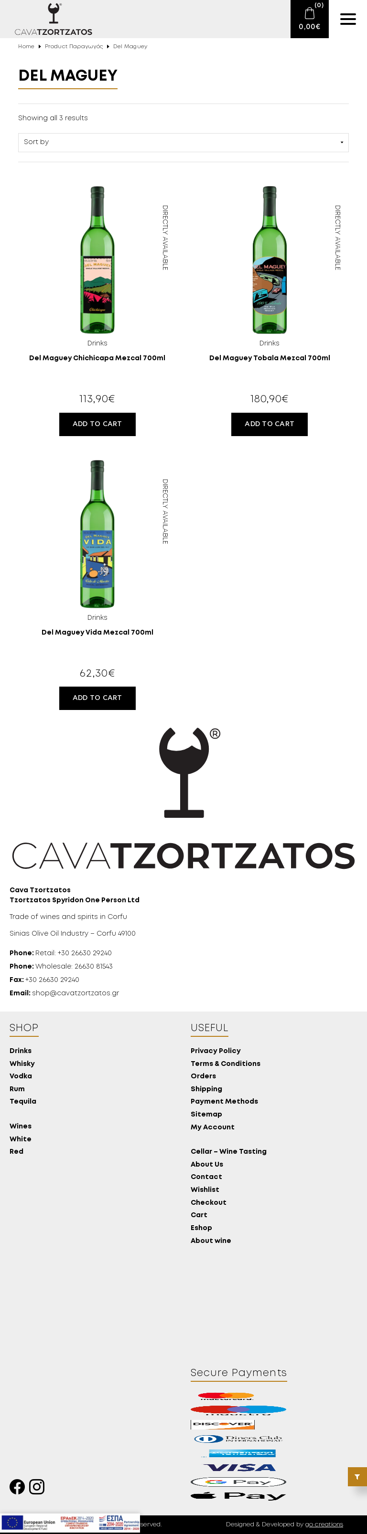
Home (26, 46)
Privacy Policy (216, 1051)
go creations (324, 1524)
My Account (213, 1128)
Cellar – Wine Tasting (229, 1152)
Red (16, 1152)
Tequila (23, 1102)
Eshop (201, 1228)
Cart (199, 1215)
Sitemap (206, 1115)
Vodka (21, 1077)
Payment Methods (224, 1102)
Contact (206, 1177)
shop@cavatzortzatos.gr (64, 993)
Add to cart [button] (97, 424)
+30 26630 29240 (44, 980)
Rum (17, 1089)
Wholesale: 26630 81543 (61, 967)
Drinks (21, 1051)
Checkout (209, 1203)
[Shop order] (183, 142)
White (21, 1140)
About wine (211, 1241)
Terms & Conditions (225, 1064)
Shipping (206, 1089)
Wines (21, 1127)
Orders (203, 1077)
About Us (207, 1165)
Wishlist (205, 1190)
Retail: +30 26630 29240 (61, 953)
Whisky (22, 1064)
